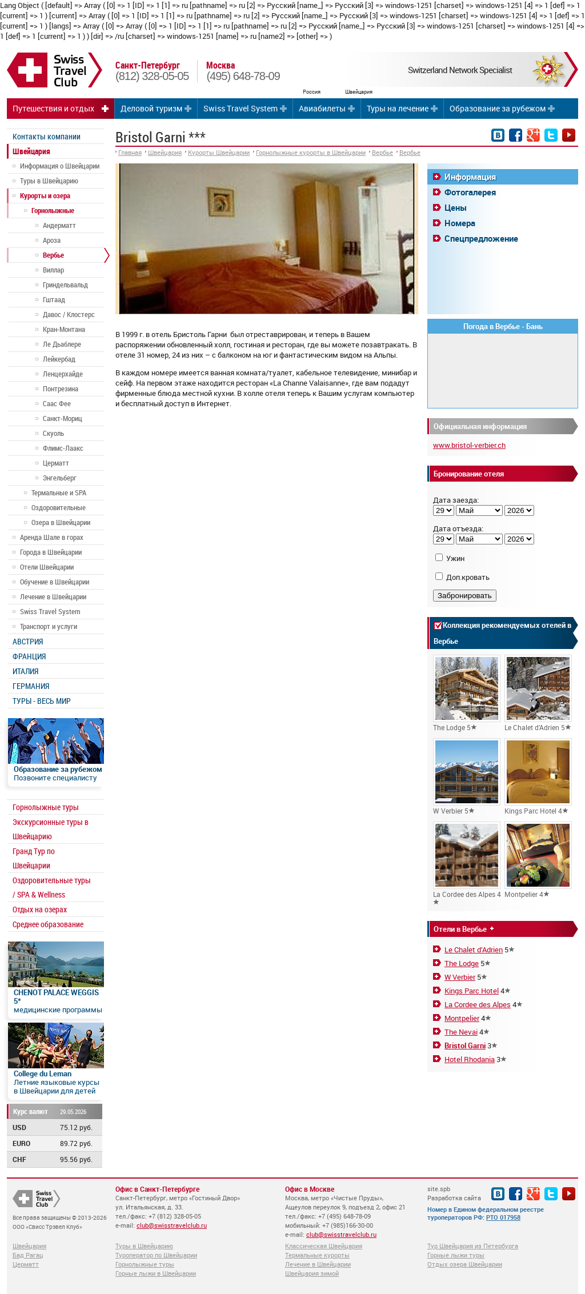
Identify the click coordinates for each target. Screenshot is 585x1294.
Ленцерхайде (63, 373)
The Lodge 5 (466, 693)
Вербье (53, 255)
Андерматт (59, 225)
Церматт (56, 463)
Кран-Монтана (64, 329)
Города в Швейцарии (51, 552)
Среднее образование (48, 924)
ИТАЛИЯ (25, 671)
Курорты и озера (45, 195)
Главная (130, 152)
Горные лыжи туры (455, 1255)
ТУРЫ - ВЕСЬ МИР (42, 700)
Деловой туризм (151, 108)
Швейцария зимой (312, 1273)
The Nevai (461, 1032)
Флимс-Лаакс (63, 448)
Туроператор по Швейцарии (156, 1255)
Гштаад (54, 299)
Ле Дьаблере (62, 344)
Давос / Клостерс (69, 314)
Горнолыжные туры (46, 807)
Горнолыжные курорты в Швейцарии (311, 152)
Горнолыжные (52, 210)
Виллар (53, 270)
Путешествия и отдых (53, 108)
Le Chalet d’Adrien (473, 949)
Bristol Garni (465, 1045)
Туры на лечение (397, 108)
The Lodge (461, 963)
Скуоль (53, 433)
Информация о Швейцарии (59, 166)
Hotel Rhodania (469, 1059)
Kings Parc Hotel (471, 990)
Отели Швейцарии (47, 567)
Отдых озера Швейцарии (464, 1264)
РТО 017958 (503, 1217)
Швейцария (31, 151)
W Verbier (459, 977)
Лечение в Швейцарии (53, 596)
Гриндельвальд (65, 284)
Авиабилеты (322, 108)
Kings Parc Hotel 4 (538, 776)
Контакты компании (47, 136)
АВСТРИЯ (28, 641)
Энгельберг (60, 477)
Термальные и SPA (58, 492)
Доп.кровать (468, 577)
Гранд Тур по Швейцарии (34, 858)
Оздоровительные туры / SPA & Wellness (52, 887)
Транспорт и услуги (48, 626)
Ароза (52, 240)
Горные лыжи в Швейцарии (155, 1273)
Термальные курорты (317, 1255)
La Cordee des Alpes (477, 1004)
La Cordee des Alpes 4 (467, 863)
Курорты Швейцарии (219, 152)
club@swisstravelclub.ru (172, 1225)
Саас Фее (57, 403)
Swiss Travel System (240, 108)
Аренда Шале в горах (51, 537)
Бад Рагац (28, 1255)
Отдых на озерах (40, 909)
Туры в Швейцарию (49, 180)
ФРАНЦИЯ (29, 656)
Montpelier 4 (538, 860)
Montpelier (461, 1018)
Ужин (455, 558)
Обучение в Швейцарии (54, 581)
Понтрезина (60, 388)
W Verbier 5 (466, 776)
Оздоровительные (58, 507)
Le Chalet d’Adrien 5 (538, 693)
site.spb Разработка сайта (454, 1193)
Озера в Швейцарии (60, 522)
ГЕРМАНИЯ (31, 685)
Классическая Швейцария (323, 1245)
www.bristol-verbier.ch (469, 445)
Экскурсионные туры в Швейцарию (51, 829)
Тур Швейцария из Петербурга (472, 1245)
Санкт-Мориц (62, 418)
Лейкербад (59, 359)
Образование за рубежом (498, 108)
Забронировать (465, 595)
